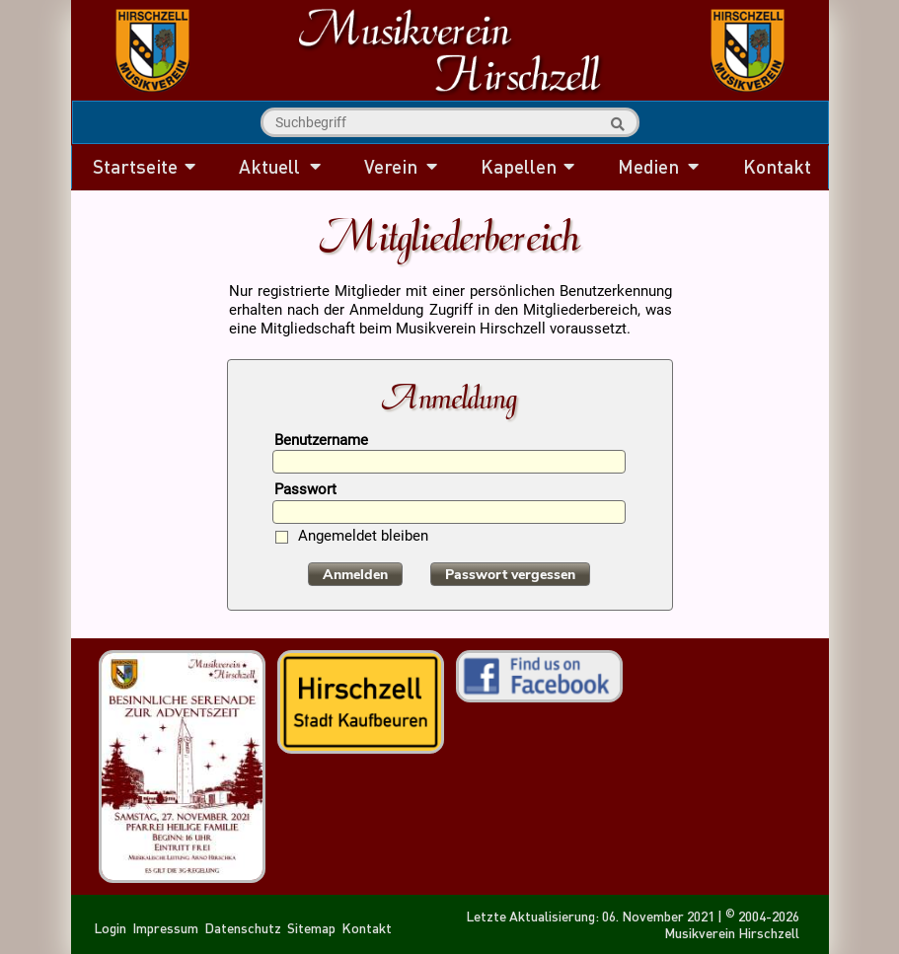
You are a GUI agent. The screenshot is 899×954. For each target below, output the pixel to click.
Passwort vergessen (510, 574)
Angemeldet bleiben (363, 537)
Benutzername (321, 441)
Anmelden (355, 574)
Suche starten (615, 124)
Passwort (305, 490)
